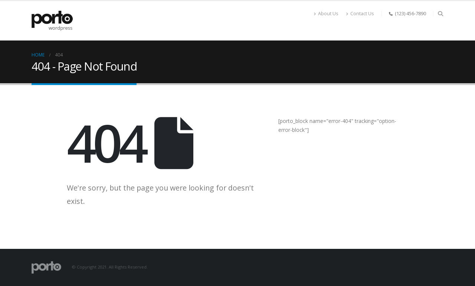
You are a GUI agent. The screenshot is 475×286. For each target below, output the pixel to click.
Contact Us (360, 13)
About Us (326, 13)
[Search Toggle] (440, 13)
